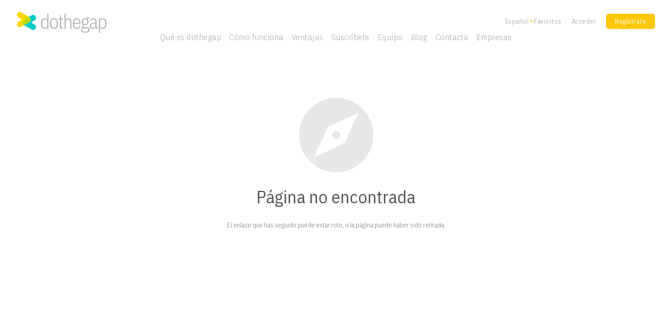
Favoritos (548, 21)
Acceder (584, 21)
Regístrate (630, 21)
